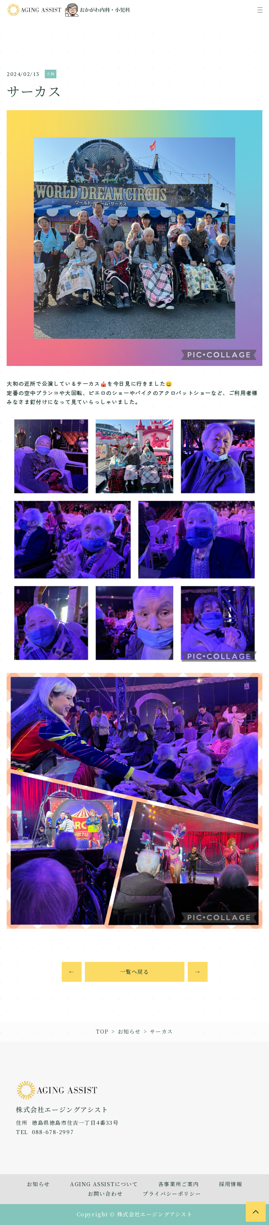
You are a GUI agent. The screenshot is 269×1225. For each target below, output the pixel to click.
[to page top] (256, 1212)
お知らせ (129, 1031)
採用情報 (230, 1184)
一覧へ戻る (134, 971)
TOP (102, 1031)
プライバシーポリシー (172, 1193)
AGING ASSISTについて (104, 1184)
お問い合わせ (105, 1193)
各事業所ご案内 (178, 1184)
